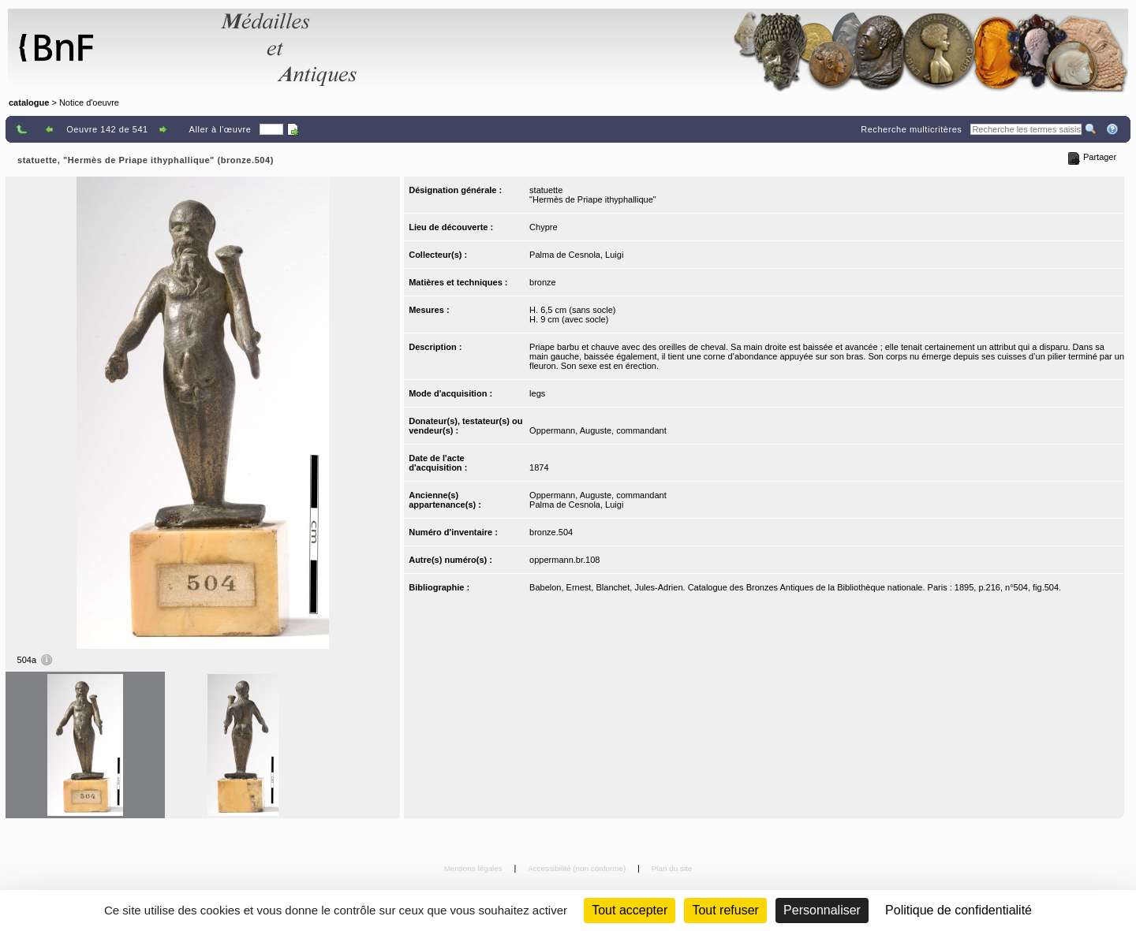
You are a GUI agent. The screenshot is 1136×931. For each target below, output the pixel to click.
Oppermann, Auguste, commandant (598, 430)
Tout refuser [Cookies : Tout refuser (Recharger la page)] (725, 910)
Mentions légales (474, 868)
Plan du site (672, 868)
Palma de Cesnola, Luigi (576, 254)
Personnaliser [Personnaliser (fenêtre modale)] (822, 910)
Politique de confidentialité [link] (958, 910)
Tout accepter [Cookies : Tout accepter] (629, 910)
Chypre (543, 227)
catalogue (29, 102)
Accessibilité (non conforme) (578, 868)
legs (537, 393)
